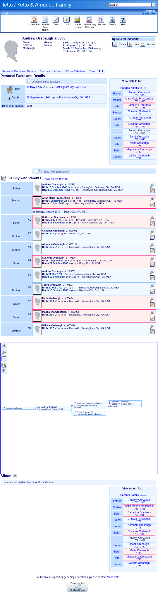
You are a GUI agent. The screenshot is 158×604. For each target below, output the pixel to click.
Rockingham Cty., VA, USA (70, 87)
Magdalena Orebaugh (139, 150)
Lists (67, 23)
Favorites (149, 10)
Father (116, 93)
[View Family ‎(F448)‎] (56, 178)
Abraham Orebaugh (139, 119)
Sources (45, 71)
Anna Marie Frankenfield (139, 100)
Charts (56, 23)
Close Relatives (75, 71)
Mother (117, 99)
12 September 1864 (38, 97)
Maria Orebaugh (139, 144)
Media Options (78, 24)
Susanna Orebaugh (139, 125)
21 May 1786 (34, 87)
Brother (117, 112)
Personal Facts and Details (19, 71)
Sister (117, 106)
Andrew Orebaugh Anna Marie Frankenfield (50, 408)
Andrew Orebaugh (139, 93)
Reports (102, 23)
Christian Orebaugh (139, 112)
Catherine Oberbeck (139, 106)
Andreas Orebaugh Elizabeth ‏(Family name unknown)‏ (120, 404)
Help (123, 23)
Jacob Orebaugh (139, 138)
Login (6, 13)
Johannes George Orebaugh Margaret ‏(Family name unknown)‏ (87, 405)
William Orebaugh (139, 157)
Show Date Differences (53, 171)
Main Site (34, 23)
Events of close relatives (46, 81)
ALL (101, 71)
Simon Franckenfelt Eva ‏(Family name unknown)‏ (87, 413)
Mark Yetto (113, 577)
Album (58, 71)
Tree (92, 71)
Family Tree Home (45, 26)
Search (113, 23)
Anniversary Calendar (90, 24)
